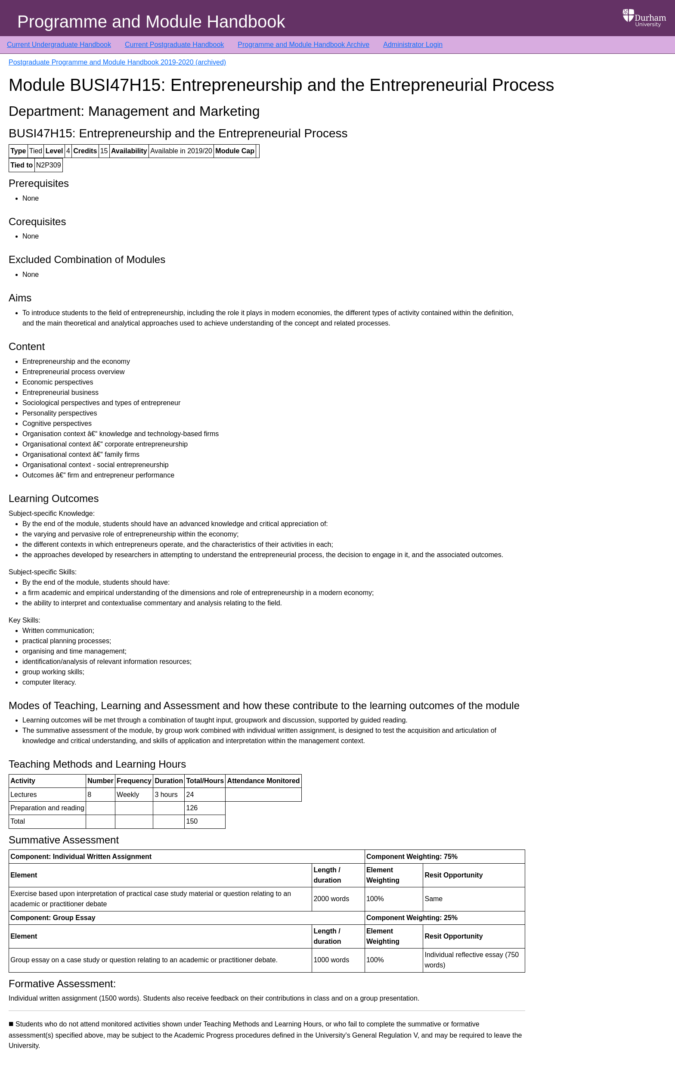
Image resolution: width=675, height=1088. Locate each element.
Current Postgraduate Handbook (174, 44)
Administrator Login (413, 44)
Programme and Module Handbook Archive (303, 44)
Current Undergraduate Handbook (59, 44)
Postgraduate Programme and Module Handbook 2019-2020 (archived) (117, 62)
